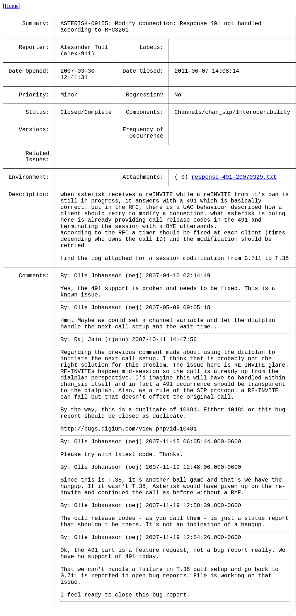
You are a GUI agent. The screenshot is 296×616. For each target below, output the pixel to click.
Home (11, 6)
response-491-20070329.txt (233, 177)
